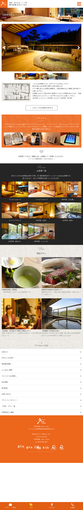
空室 (31, 507)
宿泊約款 (5, 388)
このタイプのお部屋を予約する (42, 108)
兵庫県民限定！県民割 (21, 291)
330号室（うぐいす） (41, 232)
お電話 (72, 507)
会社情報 (5, 382)
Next (78, 47)
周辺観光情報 (6, 364)
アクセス (52, 507)
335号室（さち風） (68, 191)
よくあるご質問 (7, 370)
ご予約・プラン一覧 (8, 406)
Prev (4, 47)
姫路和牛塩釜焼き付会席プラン (61, 292)
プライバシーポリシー (9, 400)
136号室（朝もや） (15, 232)
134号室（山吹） (41, 212)
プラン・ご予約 (10, 507)
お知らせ (5, 352)
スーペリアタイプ (15, 212)
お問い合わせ (6, 394)
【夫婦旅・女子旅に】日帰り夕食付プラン (21, 333)
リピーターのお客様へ (9, 376)
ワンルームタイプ (15, 191)
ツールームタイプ (41, 191)
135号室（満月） (68, 212)
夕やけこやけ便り (8, 358)
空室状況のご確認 (8, 412)
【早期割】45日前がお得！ (61, 333)
